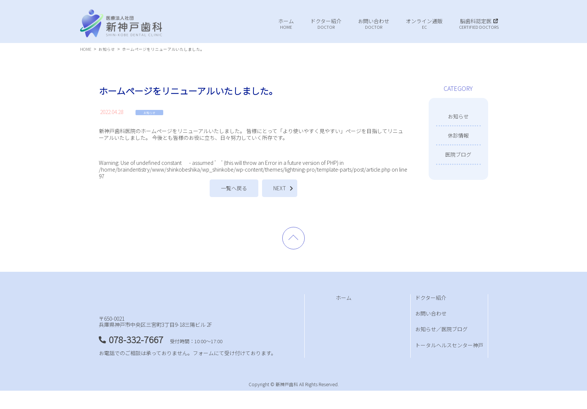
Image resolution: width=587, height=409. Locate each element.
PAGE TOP (293, 238)
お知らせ (149, 113)
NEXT (279, 188)
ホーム (344, 297)
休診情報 (458, 135)
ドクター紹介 (430, 297)
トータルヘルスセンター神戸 (449, 345)
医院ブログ (458, 154)
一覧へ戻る (234, 188)
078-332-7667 (136, 357)
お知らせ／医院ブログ (441, 329)
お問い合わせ (431, 313)
